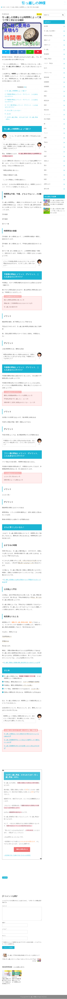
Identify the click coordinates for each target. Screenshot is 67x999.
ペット (46, 129)
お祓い (46, 89)
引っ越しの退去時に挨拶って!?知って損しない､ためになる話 (57, 205)
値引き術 (46, 183)
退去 (45, 160)
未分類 (5, 877)
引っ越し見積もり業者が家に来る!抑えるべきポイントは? (21, 662)
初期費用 (46, 80)
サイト (4, 935)
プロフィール (48, 71)
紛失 (45, 124)
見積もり (46, 156)
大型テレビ (47, 44)
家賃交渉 (46, 98)
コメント (4, 906)
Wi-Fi (45, 66)
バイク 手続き (48, 62)
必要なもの (47, 178)
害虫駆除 (46, 53)
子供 (45, 147)
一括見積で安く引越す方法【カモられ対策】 (17, 855)
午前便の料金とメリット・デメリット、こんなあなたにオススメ (21, 95)
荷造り (46, 169)
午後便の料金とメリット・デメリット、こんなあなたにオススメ (21, 100)
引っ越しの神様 (34, 3)
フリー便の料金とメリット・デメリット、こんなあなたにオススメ (21, 106)
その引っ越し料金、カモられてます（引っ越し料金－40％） (21, 118)
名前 (3, 922)
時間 (45, 174)
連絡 (45, 165)
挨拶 (45, 151)
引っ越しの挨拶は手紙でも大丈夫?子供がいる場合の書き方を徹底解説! (57, 196)
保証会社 (46, 107)
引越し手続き (48, 57)
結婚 (45, 133)
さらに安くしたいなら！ (13, 110)
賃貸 (45, 102)
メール (4, 929)
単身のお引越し (48, 35)
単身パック (47, 39)
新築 (45, 93)
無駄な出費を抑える (22, 849)
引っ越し (46, 48)
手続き (46, 138)
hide (25, 87)
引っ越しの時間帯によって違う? (15, 90)
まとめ (8, 113)
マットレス (47, 111)
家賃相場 (46, 75)
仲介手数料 (47, 115)
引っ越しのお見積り (49, 30)
